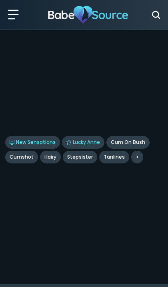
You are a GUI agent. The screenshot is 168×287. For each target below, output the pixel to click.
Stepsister (80, 156)
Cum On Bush (128, 142)
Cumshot (22, 156)
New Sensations (33, 142)
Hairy (50, 156)
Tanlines (114, 156)
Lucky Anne (83, 142)
